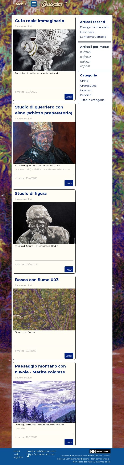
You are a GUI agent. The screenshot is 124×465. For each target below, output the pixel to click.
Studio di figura (31, 193)
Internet (86, 90)
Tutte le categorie (92, 100)
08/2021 (85, 61)
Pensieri (85, 95)
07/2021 (85, 66)
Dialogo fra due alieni (94, 27)
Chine (84, 80)
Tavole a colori (23, 26)
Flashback (87, 32)
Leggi (69, 96)
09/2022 (85, 57)
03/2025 (85, 52)
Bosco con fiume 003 (37, 279)
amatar (19, 91)
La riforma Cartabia (93, 36)
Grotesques (88, 85)
